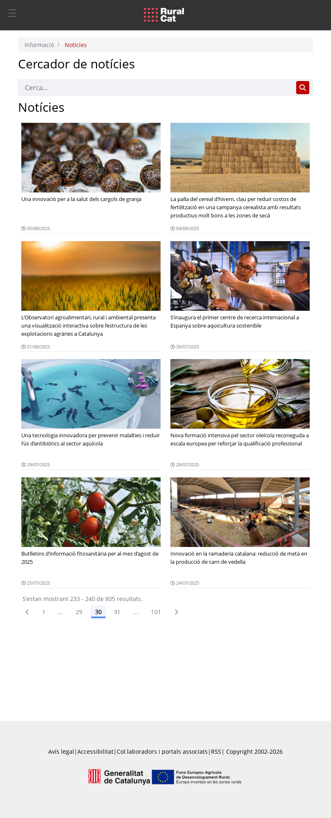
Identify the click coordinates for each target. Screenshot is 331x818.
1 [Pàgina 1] (43, 612)
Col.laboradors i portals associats (162, 751)
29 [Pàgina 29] (79, 612)
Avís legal (61, 751)
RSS (216, 751)
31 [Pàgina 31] (117, 612)
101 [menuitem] (156, 612)
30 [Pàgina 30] (98, 612)
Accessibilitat (95, 751)
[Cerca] (155, 87)
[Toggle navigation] (12, 13)
